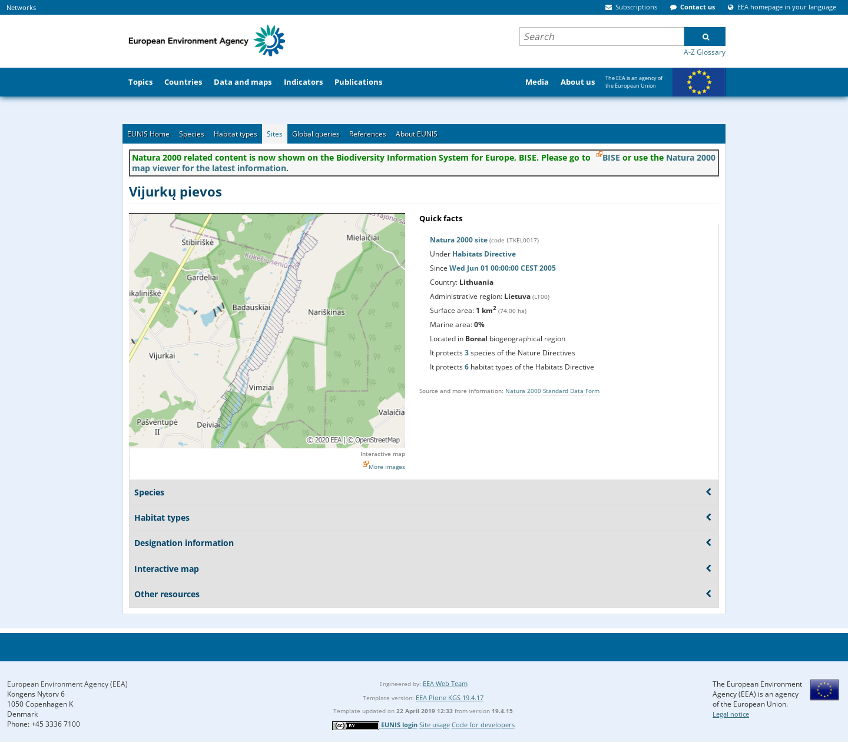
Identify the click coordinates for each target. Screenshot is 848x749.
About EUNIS (417, 134)
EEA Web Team (445, 683)
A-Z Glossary (705, 52)
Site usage (434, 724)
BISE (611, 157)
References (367, 134)
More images (387, 466)
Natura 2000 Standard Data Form (552, 391)
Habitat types (235, 134)
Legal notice (731, 714)
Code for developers (483, 724)
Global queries (316, 134)
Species (191, 134)
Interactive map (382, 454)
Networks (21, 7)
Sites (275, 134)
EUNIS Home (148, 134)
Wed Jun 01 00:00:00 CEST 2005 (502, 268)
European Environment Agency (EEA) (67, 684)
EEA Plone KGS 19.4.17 (449, 697)
